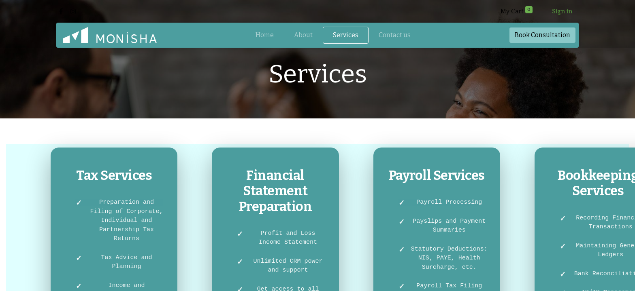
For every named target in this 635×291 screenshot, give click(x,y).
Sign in (562, 11)
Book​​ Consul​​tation (542, 35)
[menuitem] (264, 35)
